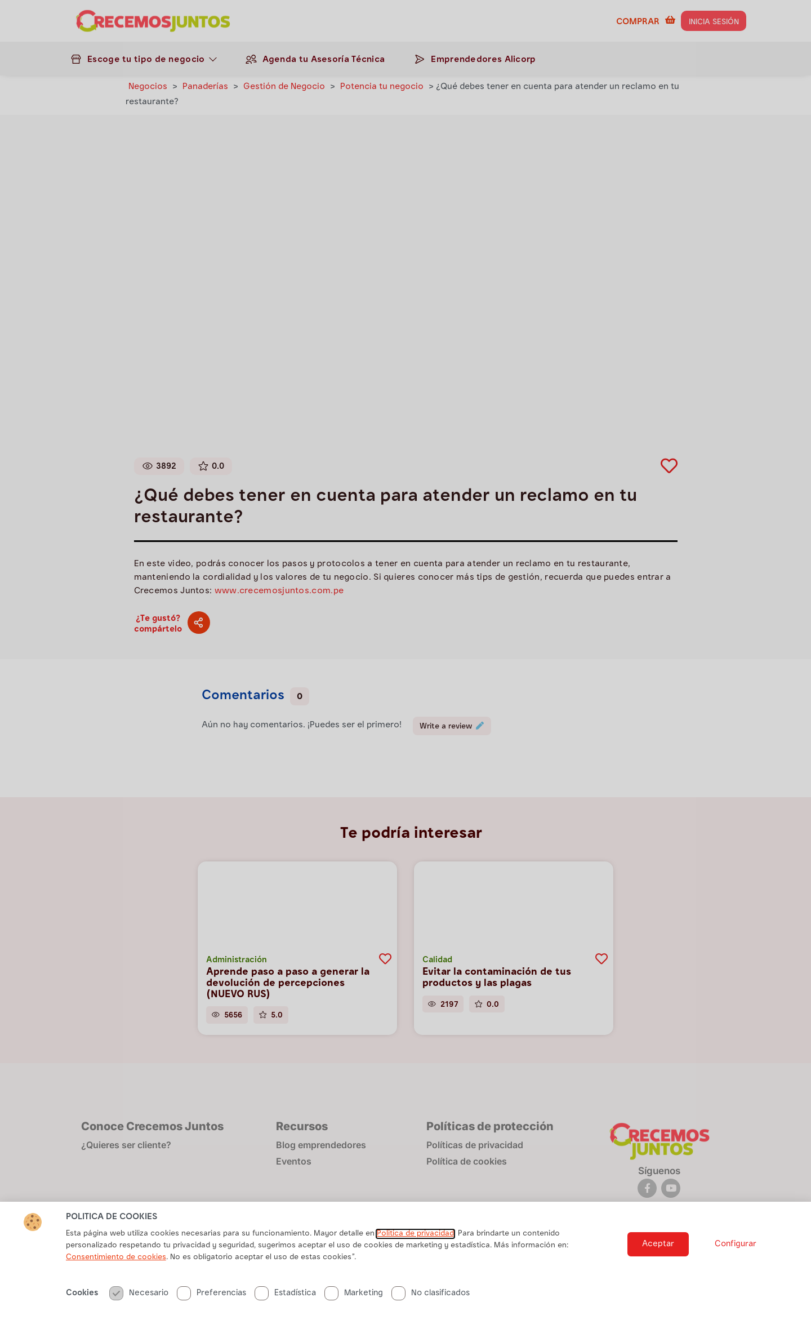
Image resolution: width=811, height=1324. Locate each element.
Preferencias (211, 1297)
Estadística (285, 1297)
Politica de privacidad (415, 1238)
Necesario (138, 1297)
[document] (405, 662)
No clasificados (430, 1297)
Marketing (353, 1297)
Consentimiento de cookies (116, 1261)
